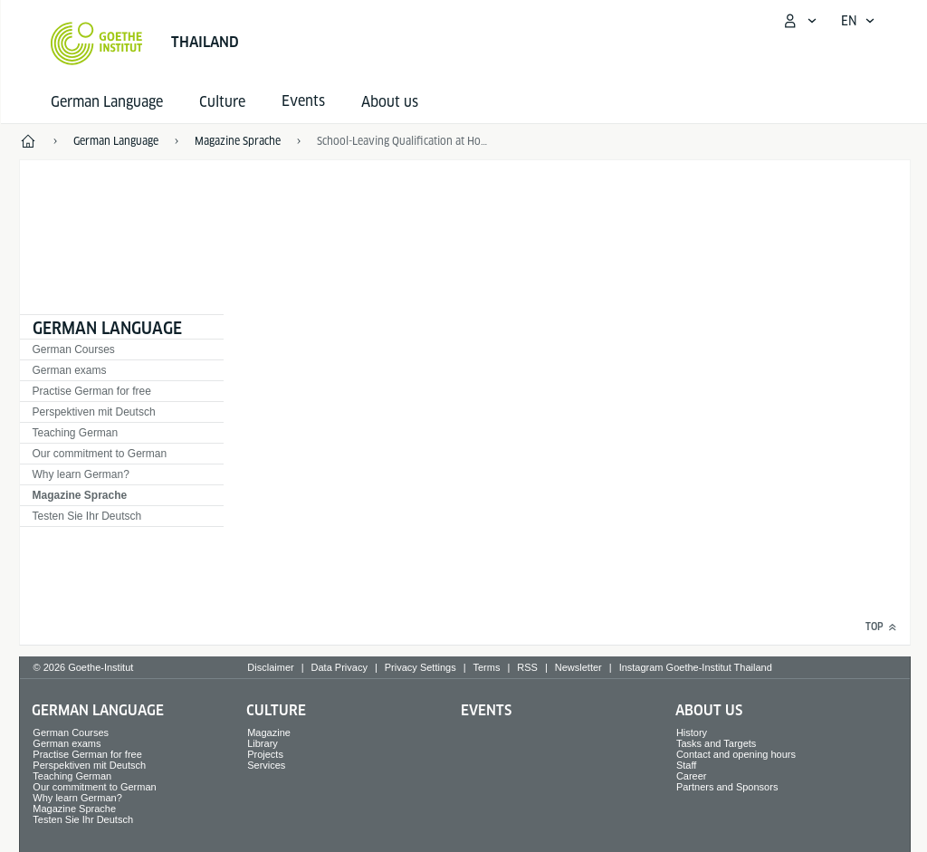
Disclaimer (270, 667)
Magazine (269, 732)
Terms (487, 667)
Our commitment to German (100, 453)
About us (389, 101)
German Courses (74, 349)
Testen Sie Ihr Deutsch (87, 516)
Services (266, 765)
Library (262, 743)
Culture (222, 101)
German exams (70, 370)
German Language (107, 101)
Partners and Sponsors (727, 786)
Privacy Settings (420, 667)
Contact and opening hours (736, 754)
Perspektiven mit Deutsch (94, 412)
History (691, 732)
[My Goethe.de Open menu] (799, 21)
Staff (686, 765)
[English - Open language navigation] (858, 21)
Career (691, 776)
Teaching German (76, 432)
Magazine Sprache (80, 495)
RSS (527, 667)
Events (486, 710)
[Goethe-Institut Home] (96, 43)
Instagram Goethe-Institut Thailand (695, 667)
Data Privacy (339, 667)
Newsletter (578, 667)
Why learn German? (81, 474)
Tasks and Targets (716, 743)
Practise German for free (92, 391)
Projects (265, 754)
